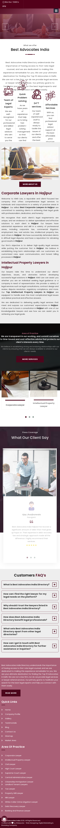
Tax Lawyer (10, 789)
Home (8, 710)
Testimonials (11, 723)
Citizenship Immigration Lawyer (19, 782)
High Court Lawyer (13, 769)
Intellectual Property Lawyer (17, 760)
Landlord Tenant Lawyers (16, 784)
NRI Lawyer (10, 798)
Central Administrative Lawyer (18, 777)
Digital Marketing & (46, 823)
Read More (11, 693)
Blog (7, 727)
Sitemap (9, 736)
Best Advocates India (11, 820)
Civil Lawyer (10, 764)
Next (55, 27)
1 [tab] (26, 417)
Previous (5, 27)
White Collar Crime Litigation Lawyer (21, 802)
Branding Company (9, 825)
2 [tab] (29, 417)
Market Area (10, 740)
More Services (30, 359)
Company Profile (12, 714)
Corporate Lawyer (15, 403)
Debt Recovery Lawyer (15, 806)
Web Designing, (32, 823)
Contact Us (10, 732)
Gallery (8, 719)
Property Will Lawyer (14, 793)
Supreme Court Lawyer (15, 773)
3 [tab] (33, 417)
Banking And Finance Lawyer (17, 811)
